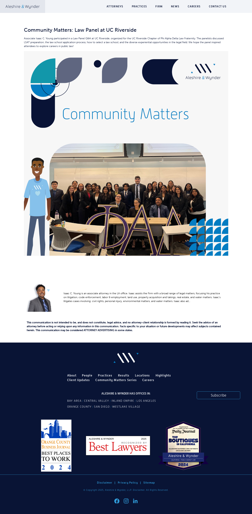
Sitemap (149, 482)
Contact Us (217, 6)
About (71, 375)
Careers (194, 6)
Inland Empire (123, 400)
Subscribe (218, 395)
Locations (142, 375)
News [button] (175, 6)
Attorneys (115, 6)
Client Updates (78, 380)
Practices (139, 6)
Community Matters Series (116, 380)
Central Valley (96, 400)
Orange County (79, 406)
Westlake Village (126, 406)
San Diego (102, 406)
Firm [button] (159, 6)
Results (123, 375)
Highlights (163, 375)
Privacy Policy (128, 482)
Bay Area (74, 400)
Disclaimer (104, 482)
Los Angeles (146, 400)
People (87, 375)
